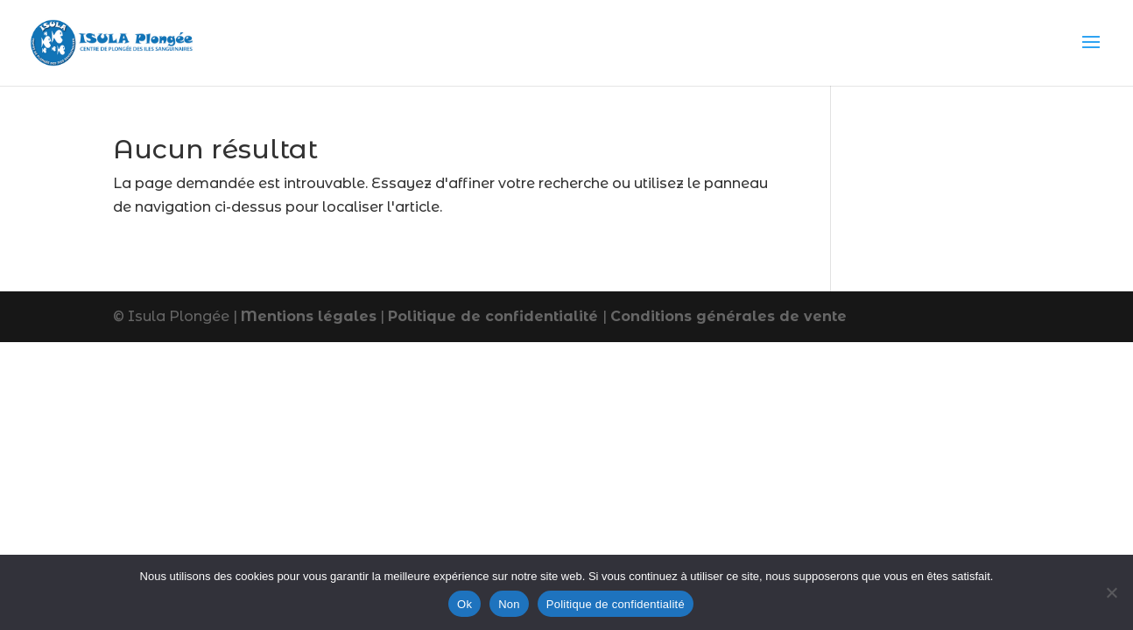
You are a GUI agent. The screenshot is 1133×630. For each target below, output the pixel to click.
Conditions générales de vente (728, 316)
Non (509, 604)
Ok (464, 604)
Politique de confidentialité (495, 316)
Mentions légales (308, 316)
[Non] (1111, 592)
